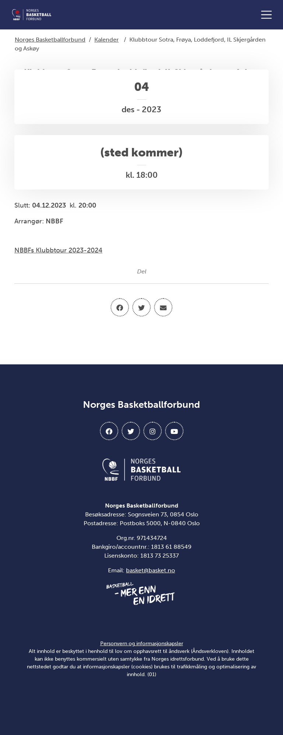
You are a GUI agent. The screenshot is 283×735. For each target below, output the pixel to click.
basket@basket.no (150, 570)
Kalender (106, 39)
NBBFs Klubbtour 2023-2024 (58, 250)
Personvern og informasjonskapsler (141, 643)
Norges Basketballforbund (50, 39)
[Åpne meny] (268, 14)
